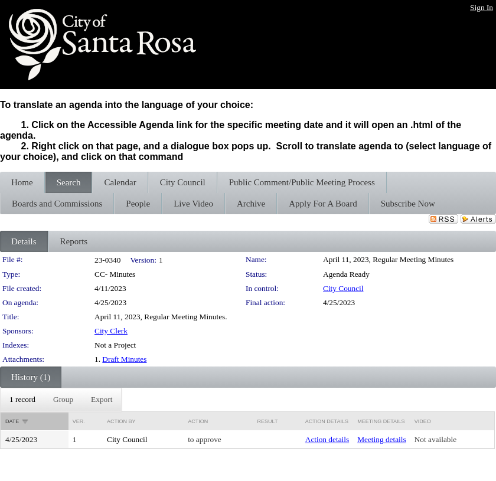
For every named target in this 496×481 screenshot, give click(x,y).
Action (198, 421)
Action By (121, 421)
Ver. (79, 421)
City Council (343, 288)
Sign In (481, 7)
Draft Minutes (124, 359)
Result (267, 421)
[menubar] (61, 399)
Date (12, 421)
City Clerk (111, 330)
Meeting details (381, 439)
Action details (327, 439)
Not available (435, 439)
